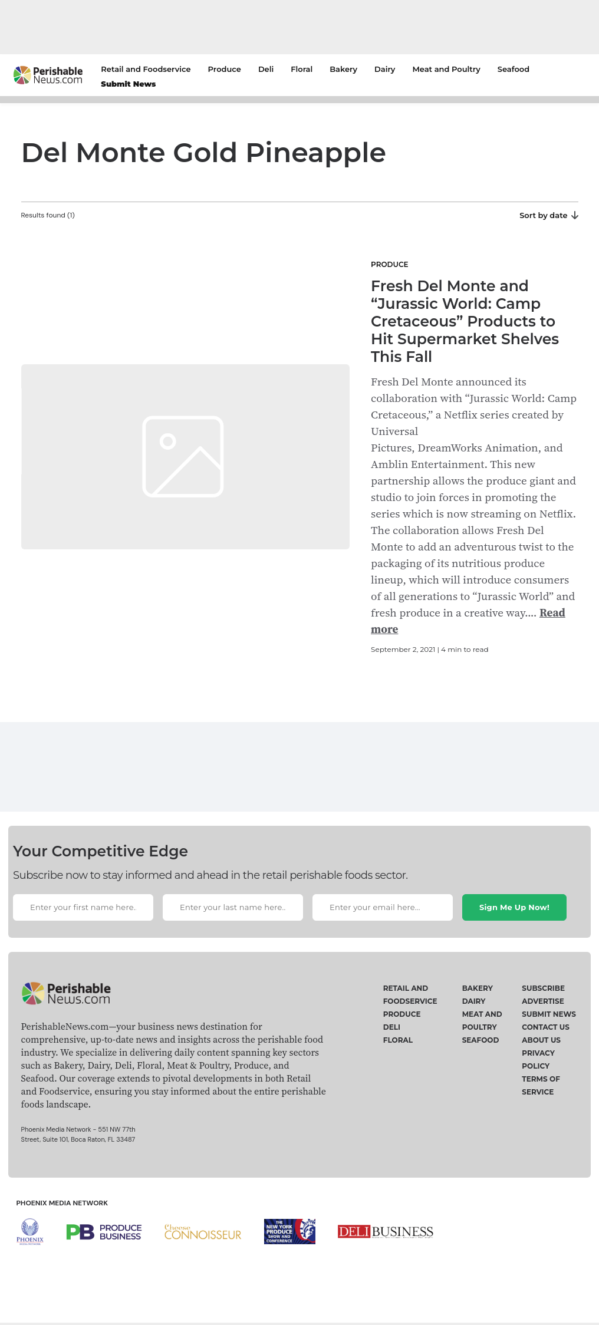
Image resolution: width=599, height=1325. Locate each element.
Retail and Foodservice (145, 69)
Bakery (343, 69)
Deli (266, 69)
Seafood (513, 69)
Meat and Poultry (446, 69)
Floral (301, 69)
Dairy (384, 69)
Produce (224, 69)
